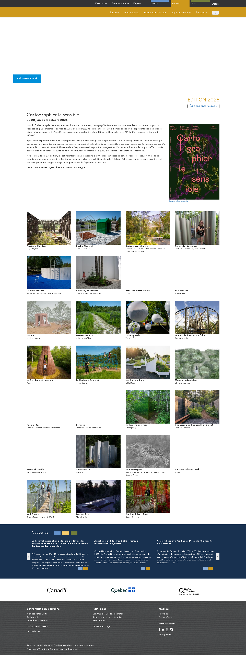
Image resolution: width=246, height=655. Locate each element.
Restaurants (33, 617)
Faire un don (99, 621)
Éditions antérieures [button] (203, 106)
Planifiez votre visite (37, 614)
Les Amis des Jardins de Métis (108, 614)
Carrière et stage (101, 626)
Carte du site (33, 632)
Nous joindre (165, 635)
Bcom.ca (72, 649)
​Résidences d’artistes (155, 12)
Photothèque (165, 617)
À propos (201, 12)
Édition (114, 12)
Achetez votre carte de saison (108, 617)
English (215, 4)
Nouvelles (163, 614)
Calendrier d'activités (38, 621)
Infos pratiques (131, 12)
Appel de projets (181, 12)
